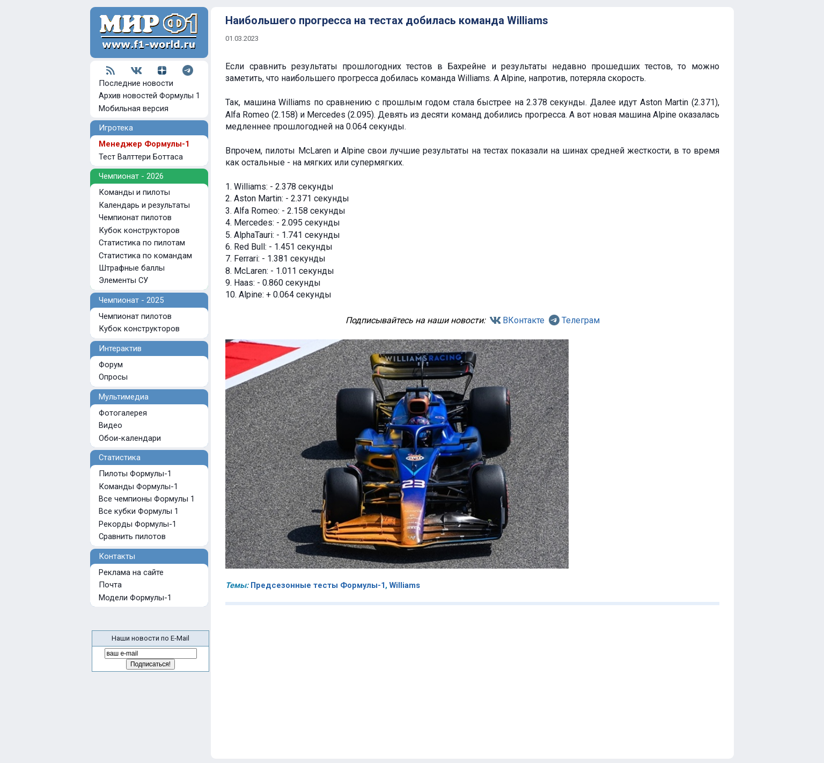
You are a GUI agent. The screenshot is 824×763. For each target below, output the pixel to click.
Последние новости (136, 83)
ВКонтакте (524, 320)
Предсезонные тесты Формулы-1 (318, 585)
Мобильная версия (133, 108)
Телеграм (581, 320)
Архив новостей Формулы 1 (149, 95)
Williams (404, 585)
